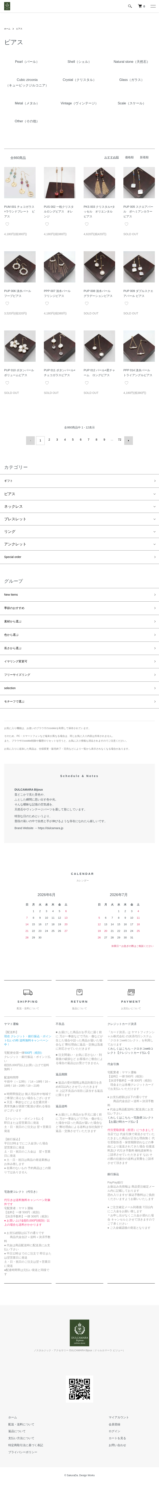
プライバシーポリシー (18, 1465)
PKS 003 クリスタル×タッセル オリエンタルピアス (99, 211)
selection (11, 699)
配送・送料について (17, 1437)
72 (118, 439)
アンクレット (15, 543)
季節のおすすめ (17, 611)
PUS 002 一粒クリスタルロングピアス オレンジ (59, 211)
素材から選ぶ (15, 626)
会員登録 (110, 1437)
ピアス (21, 28)
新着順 (144, 157)
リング (9, 531)
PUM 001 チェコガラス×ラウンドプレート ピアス (19, 211)
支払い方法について (17, 1451)
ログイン (110, 1444)
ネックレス (13, 506)
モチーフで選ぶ (17, 714)
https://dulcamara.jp (50, 841)
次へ (126, 439)
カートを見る (113, 1451)
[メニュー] (153, 6)
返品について (13, 1444)
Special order (15, 557)
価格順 (129, 157)
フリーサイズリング (21, 685)
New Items (13, 596)
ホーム (8, 28)
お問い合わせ (113, 1458)
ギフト (9, 480)
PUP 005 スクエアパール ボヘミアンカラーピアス (138, 211)
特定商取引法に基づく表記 (21, 1458)
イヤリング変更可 (19, 670)
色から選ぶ (13, 640)
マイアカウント (115, 1430)
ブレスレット (15, 518)
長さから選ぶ (15, 655)
